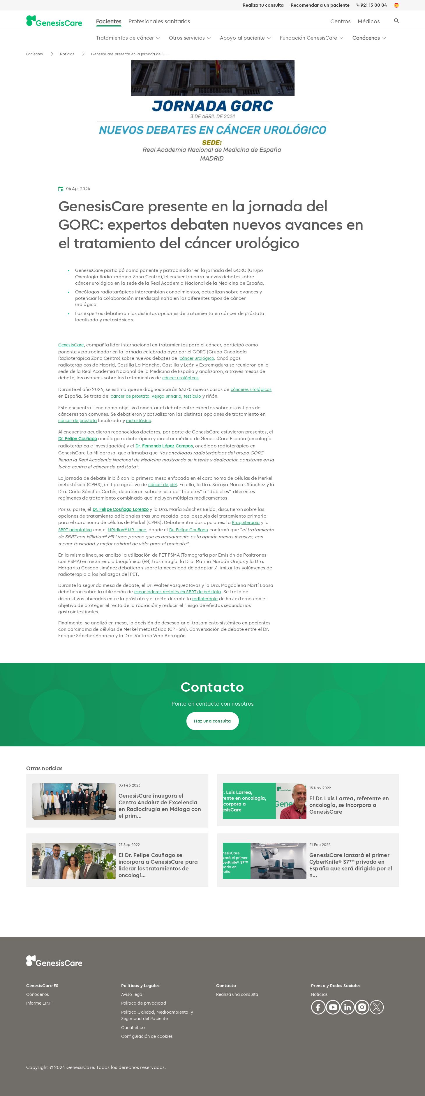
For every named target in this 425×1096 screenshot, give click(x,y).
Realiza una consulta (237, 994)
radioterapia (205, 598)
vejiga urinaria (166, 396)
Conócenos (366, 37)
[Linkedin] (347, 1006)
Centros (340, 21)
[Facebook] (318, 1006)
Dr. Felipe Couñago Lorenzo (121, 509)
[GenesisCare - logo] (54, 21)
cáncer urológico (197, 358)
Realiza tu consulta (263, 5)
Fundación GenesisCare (308, 37)
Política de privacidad (143, 1003)
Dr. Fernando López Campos (164, 446)
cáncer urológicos (180, 377)
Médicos (369, 21)
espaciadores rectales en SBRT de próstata (177, 591)
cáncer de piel (162, 484)
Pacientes (108, 21)
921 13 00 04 (374, 5)
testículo (192, 396)
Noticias (68, 54)
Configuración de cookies (147, 1036)
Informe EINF (39, 1003)
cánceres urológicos (251, 389)
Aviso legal (132, 994)
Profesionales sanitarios (159, 21)
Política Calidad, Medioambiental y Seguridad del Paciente (157, 1015)
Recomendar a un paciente (320, 5)
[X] (376, 1006)
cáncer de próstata (130, 396)
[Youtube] (333, 1006)
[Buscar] (396, 21)
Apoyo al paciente (242, 37)
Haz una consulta (212, 721)
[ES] (396, 5)
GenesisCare (71, 345)
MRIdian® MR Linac (127, 529)
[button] (158, 38)
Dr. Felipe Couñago (77, 438)
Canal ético (133, 1027)
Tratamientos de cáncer (125, 37)
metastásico (138, 420)
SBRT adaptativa (75, 529)
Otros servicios (187, 37)
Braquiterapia (246, 522)
